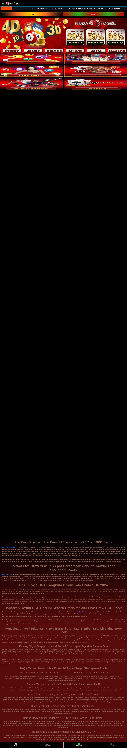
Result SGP (83, 612)
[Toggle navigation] (3, 3)
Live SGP (20, 589)
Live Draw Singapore (9, 547)
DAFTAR (31, 14)
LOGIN (93, 14)
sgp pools (70, 622)
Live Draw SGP (7, 574)
